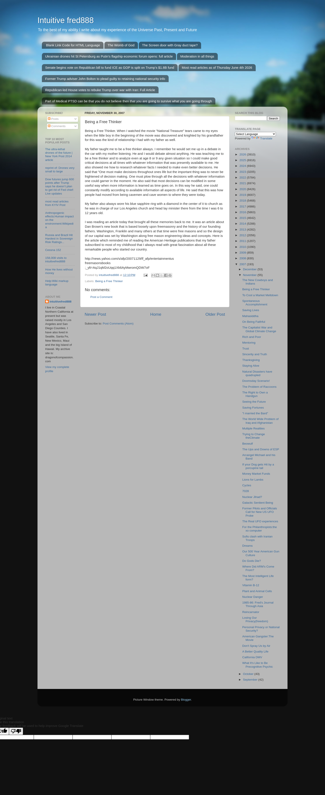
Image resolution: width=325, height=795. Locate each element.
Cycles (246, 485)
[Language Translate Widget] (255, 134)
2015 (243, 218)
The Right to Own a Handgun (255, 394)
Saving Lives (250, 310)
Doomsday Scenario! (256, 380)
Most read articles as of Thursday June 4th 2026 (217, 67)
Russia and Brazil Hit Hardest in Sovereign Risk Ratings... (59, 238)
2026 (243, 154)
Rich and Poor (251, 337)
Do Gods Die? (251, 560)
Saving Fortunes (253, 407)
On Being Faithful (253, 321)
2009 (243, 252)
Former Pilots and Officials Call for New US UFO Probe (259, 512)
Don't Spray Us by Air (256, 645)
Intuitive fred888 (66, 20)
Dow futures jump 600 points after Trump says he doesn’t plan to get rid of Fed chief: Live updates (59, 186)
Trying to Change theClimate (253, 436)
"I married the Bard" (255, 413)
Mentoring (248, 342)
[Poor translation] (16, 731)
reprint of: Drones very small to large (60, 169)
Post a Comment (101, 297)
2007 (243, 264)
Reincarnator (250, 612)
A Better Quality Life (255, 651)
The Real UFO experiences (260, 521)
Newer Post (95, 314)
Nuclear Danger (252, 597)
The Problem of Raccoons (259, 386)
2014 (243, 223)
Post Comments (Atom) (118, 323)
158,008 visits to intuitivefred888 (56, 259)
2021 (243, 183)
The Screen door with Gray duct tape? (170, 45)
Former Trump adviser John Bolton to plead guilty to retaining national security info (105, 79)
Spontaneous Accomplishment (254, 302)
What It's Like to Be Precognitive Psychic (257, 664)
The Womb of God (121, 45)
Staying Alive (250, 365)
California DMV (252, 657)
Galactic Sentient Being (257, 502)
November (250, 275)
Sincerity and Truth (254, 354)
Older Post (215, 314)
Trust (245, 348)
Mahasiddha (250, 316)
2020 (243, 189)
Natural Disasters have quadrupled (257, 373)
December (250, 269)
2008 (243, 258)
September (250, 679)
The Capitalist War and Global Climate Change (259, 329)
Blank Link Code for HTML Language (73, 45)
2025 (243, 160)
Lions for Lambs (252, 479)
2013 (243, 229)
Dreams (247, 545)
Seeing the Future (254, 401)
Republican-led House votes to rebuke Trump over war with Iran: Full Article (100, 90)
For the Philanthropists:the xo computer (259, 528)
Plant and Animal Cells (257, 591)
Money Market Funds (256, 473)
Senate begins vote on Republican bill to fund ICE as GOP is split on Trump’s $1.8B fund (109, 67)
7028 (245, 491)
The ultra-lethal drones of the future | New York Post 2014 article (58, 155)
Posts (53, 119)
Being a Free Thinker (109, 281)
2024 (243, 166)
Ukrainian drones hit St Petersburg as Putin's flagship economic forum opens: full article (109, 56)
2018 (243, 200)
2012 (243, 235)
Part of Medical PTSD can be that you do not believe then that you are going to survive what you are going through (128, 101)
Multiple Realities (253, 428)
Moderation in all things (197, 56)
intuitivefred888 (60, 301)
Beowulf (247, 443)
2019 (243, 194)
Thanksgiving (251, 360)
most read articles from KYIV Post (57, 203)
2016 (243, 212)
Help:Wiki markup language (56, 282)
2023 (243, 171)
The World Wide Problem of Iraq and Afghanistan (260, 420)
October (248, 674)
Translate (261, 138)
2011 (243, 241)
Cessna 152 (53, 250)
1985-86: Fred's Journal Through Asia (257, 604)
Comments (57, 126)
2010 (243, 247)
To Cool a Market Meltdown (260, 295)
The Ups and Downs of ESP (260, 449)
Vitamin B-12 (250, 585)
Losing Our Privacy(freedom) (255, 619)
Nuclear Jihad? (252, 497)
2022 (243, 177)
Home (155, 314)
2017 (243, 206)
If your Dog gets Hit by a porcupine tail (258, 466)
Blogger (186, 699)
